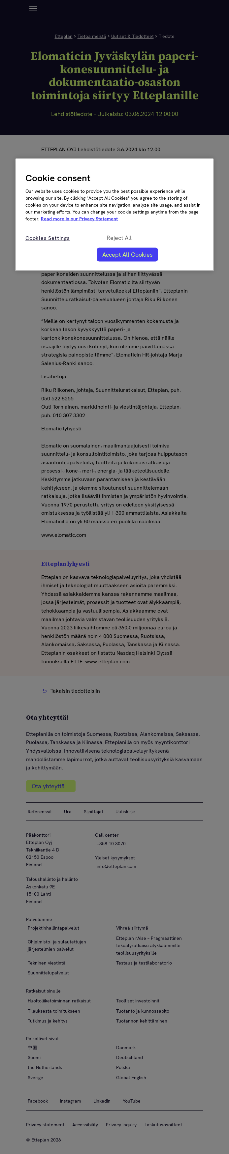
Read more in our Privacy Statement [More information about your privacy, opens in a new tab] (79, 219)
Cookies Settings (47, 238)
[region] (114, 215)
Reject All (119, 237)
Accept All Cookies (127, 254)
